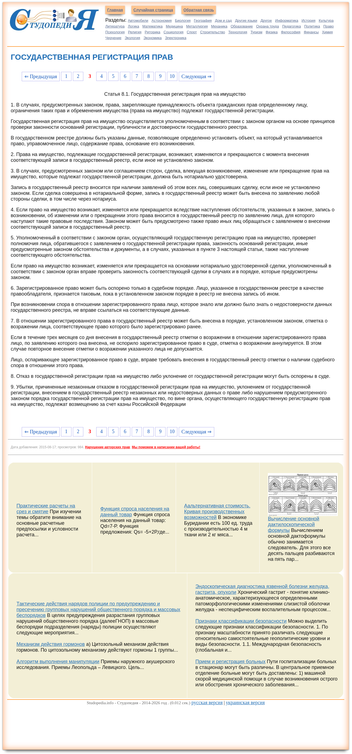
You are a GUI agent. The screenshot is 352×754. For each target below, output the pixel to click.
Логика (133, 26)
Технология (237, 32)
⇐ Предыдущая (40, 76)
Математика (152, 26)
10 (172, 76)
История (308, 20)
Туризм (256, 32)
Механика (219, 26)
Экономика (153, 38)
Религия (134, 32)
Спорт (192, 32)
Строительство (212, 32)
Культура (326, 20)
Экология (132, 38)
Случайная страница (153, 10)
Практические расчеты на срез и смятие (45, 508)
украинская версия (245, 702)
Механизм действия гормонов (50, 644)
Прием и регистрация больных (231, 661)
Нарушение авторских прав (107, 447)
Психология (115, 32)
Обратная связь (198, 10)
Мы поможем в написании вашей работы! (166, 447)
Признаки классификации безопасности (241, 621)
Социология (173, 32)
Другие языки (246, 20)
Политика (312, 26)
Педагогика (291, 26)
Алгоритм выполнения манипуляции (57, 661)
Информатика (286, 20)
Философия (290, 32)
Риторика (152, 32)
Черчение (113, 38)
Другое (266, 20)
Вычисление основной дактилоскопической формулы (293, 524)
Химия (327, 32)
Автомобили (138, 20)
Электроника (175, 38)
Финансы (311, 32)
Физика (272, 32)
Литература (115, 26)
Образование (242, 26)
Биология (183, 20)
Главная (115, 10)
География (203, 20)
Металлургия (197, 26)
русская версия (207, 702)
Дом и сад (223, 20)
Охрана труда (267, 26)
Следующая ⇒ (196, 76)
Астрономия (162, 20)
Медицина (174, 26)
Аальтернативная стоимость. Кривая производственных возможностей (217, 511)
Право (328, 26)
